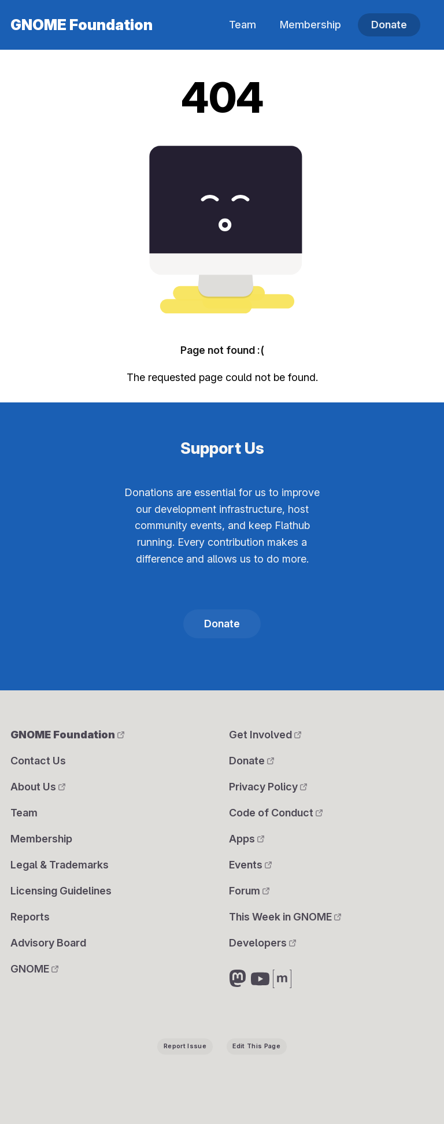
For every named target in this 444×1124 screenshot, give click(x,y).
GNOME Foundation (81, 25)
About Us (37, 787)
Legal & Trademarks (59, 865)
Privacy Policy (268, 787)
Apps (246, 839)
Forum (249, 891)
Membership (310, 25)
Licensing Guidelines (61, 891)
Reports (30, 917)
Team (242, 25)
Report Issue (185, 1046)
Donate (389, 25)
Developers (262, 943)
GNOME (34, 969)
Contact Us (38, 761)
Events (250, 865)
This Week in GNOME (285, 917)
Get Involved (265, 735)
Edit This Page (256, 1046)
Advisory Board (48, 943)
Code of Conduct (276, 813)
